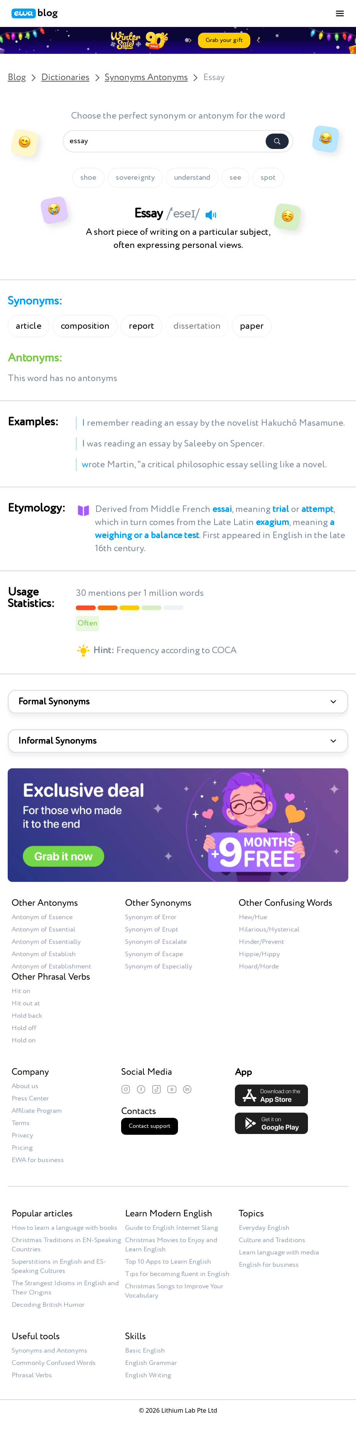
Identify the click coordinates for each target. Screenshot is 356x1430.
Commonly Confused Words (54, 1363)
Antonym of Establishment (51, 966)
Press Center (30, 1098)
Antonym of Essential (43, 929)
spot (268, 178)
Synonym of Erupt (151, 929)
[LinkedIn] (187, 1089)
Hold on (24, 1040)
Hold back (27, 1015)
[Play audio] (210, 214)
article (29, 326)
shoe (88, 178)
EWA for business (38, 1160)
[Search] (277, 141)
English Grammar (151, 1363)
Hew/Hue (253, 917)
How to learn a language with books (64, 1227)
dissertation (197, 326)
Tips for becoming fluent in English (177, 1274)
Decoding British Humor (48, 1304)
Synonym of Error (150, 917)
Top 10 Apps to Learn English (168, 1261)
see (235, 178)
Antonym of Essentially (46, 941)
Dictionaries (65, 77)
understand (192, 178)
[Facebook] (141, 1089)
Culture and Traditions (272, 1240)
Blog (17, 77)
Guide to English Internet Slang (171, 1227)
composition (85, 326)
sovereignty (135, 178)
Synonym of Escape (154, 954)
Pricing (22, 1147)
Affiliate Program (37, 1110)
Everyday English (264, 1227)
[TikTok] (156, 1089)
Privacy (22, 1135)
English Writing (148, 1375)
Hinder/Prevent (261, 941)
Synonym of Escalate (156, 941)
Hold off (24, 1028)
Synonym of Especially (158, 966)
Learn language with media (279, 1252)
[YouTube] (171, 1089)
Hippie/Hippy (259, 954)
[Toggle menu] (339, 13)
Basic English (145, 1350)
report (141, 326)
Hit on (21, 991)
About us (25, 1086)
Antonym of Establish (44, 954)
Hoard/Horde (259, 966)
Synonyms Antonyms (146, 77)
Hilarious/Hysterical (269, 929)
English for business (269, 1264)
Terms (21, 1123)
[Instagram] (125, 1089)
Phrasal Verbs (32, 1375)
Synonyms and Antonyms (49, 1350)
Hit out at (26, 1003)
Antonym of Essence (42, 917)
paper (252, 326)
